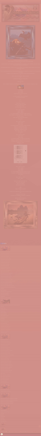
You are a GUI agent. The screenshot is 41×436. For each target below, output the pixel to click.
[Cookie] (2, 434)
